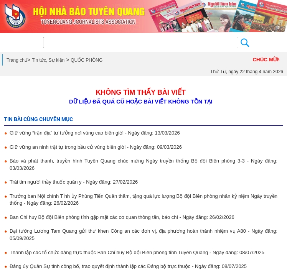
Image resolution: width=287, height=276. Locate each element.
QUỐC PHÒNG (86, 60)
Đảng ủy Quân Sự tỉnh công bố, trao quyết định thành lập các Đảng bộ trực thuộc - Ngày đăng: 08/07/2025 (128, 266)
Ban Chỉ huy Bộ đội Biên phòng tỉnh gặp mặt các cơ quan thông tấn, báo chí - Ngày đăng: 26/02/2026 (122, 217)
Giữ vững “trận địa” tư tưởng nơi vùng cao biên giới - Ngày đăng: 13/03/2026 (95, 133)
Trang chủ (17, 60)
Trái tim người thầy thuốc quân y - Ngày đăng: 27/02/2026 (74, 182)
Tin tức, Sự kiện (48, 60)
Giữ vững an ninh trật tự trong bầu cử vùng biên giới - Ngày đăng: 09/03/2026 (96, 147)
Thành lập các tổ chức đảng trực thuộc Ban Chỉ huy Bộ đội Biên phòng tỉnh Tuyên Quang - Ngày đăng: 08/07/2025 (137, 252)
